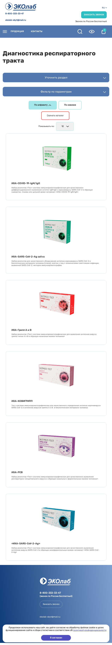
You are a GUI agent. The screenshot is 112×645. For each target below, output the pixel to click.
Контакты (36, 31)
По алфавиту (42, 105)
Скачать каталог (55, 115)
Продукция (17, 31)
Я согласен (56, 637)
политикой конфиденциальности (89, 630)
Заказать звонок (94, 14)
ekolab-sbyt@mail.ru (15, 20)
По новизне (70, 105)
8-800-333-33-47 (14, 14)
